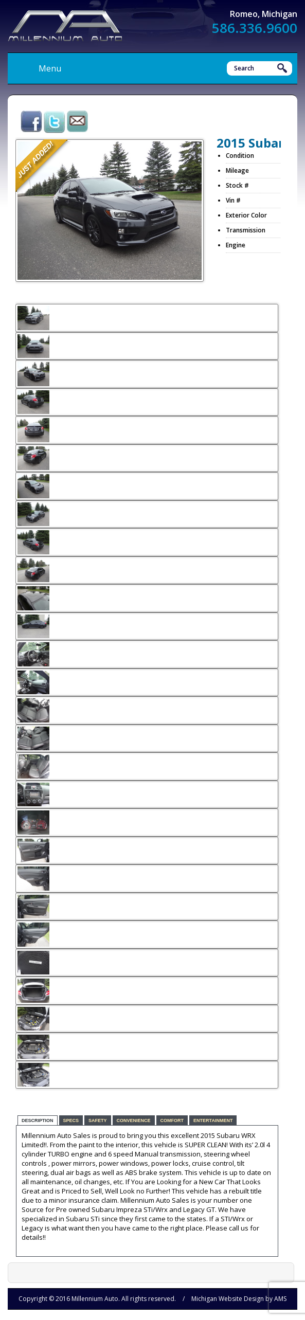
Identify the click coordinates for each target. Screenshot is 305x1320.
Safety (97, 1120)
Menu (50, 68)
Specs (71, 1120)
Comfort (172, 1120)
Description (37, 1120)
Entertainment (212, 1120)
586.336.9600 (254, 27)
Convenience (134, 1120)
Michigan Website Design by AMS (238, 1298)
